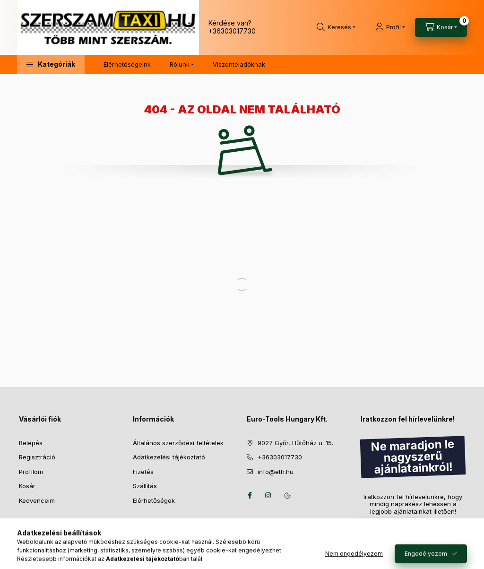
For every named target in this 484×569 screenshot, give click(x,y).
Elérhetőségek (154, 500)
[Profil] (390, 27)
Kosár (27, 486)
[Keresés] (336, 27)
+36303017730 (232, 31)
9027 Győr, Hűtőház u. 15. (295, 443)
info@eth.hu (276, 471)
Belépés (31, 443)
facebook (249, 495)
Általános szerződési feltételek (178, 443)
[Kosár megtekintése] (441, 27)
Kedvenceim (37, 500)
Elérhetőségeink (127, 64)
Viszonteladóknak (239, 64)
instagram (268, 495)
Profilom (31, 471)
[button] (51, 64)
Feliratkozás (388, 529)
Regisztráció (37, 457)
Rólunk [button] (180, 64)
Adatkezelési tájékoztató (169, 457)
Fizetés (143, 471)
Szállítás (145, 486)
